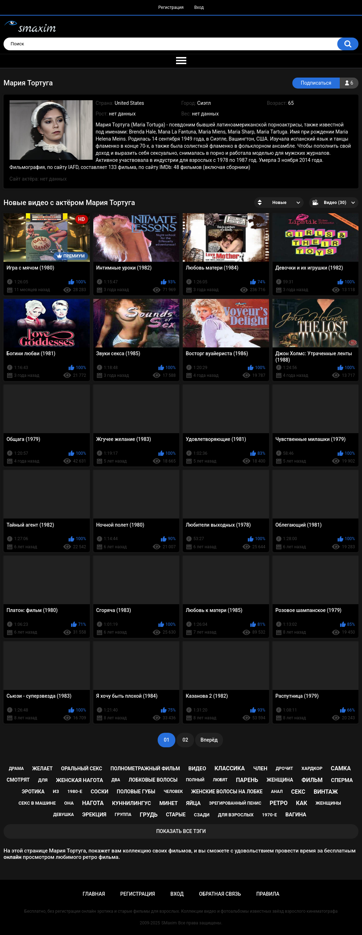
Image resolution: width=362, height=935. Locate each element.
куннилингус (131, 803)
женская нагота (79, 780)
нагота (93, 803)
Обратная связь (220, 894)
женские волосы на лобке (227, 791)
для (43, 780)
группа (123, 814)
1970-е (269, 814)
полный (195, 779)
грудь (148, 814)
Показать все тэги (181, 831)
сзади (202, 814)
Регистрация (171, 7)
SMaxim (169, 922)
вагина (295, 814)
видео (197, 768)
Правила (267, 894)
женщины (328, 803)
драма (16, 768)
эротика (33, 791)
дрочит (284, 768)
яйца (193, 803)
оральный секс (81, 768)
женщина (280, 780)
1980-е (74, 791)
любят (220, 779)
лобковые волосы (153, 780)
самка (341, 768)
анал (276, 791)
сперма (342, 780)
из (56, 791)
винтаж (326, 791)
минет (168, 803)
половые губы (136, 791)
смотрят (18, 780)
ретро (279, 803)
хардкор (312, 768)
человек (173, 791)
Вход (199, 7)
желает (42, 768)
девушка (63, 814)
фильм (312, 780)
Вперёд (208, 740)
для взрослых (235, 814)
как (301, 803)
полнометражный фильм (145, 768)
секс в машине (37, 803)
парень (247, 780)
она (69, 803)
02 (185, 740)
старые (175, 814)
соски (99, 791)
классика (230, 768)
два (115, 779)
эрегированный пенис (235, 803)
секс (298, 791)
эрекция (94, 814)
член (260, 768)
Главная (94, 894)
